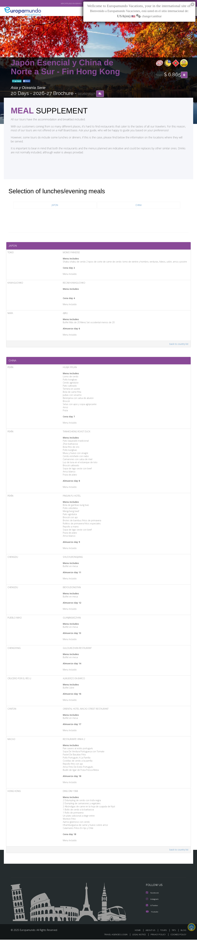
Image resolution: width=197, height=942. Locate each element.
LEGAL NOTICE (137, 937)
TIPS (174, 932)
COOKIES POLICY (177, 937)
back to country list (178, 345)
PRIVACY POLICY (157, 937)
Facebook (152, 895)
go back (16, 81)
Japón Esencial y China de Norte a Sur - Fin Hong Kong (65, 67)
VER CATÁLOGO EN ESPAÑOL (64, 3)
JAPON (55, 205)
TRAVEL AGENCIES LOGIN (112, 937)
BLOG (183, 932)
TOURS (164, 932)
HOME (139, 932)
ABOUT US (151, 932)
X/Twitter (152, 908)
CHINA (139, 205)
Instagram (152, 901)
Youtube (152, 914)
